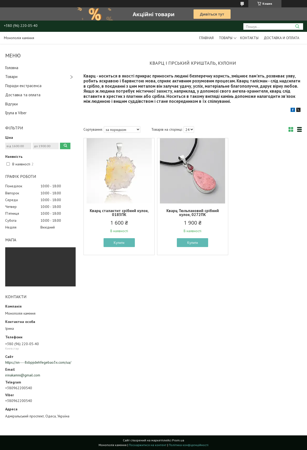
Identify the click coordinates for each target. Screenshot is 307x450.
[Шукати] (297, 26)
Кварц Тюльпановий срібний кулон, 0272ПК (192, 213)
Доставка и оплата (281, 37)
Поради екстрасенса (23, 85)
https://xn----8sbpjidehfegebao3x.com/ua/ (38, 362)
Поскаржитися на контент (147, 445)
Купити (119, 242)
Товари (11, 76)
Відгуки (11, 103)
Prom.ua (178, 440)
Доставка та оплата (22, 94)
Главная (206, 37)
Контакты (249, 37)
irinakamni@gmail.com (22, 375)
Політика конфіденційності (188, 445)
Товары (225, 37)
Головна (11, 67)
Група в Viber (16, 112)
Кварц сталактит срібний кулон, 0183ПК (119, 213)
